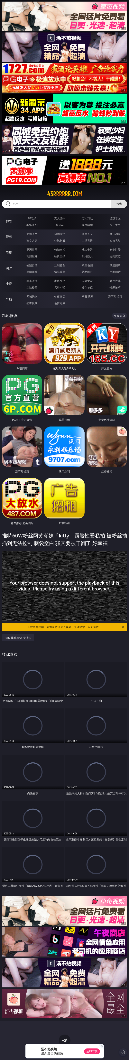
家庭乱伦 (59, 281)
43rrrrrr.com (64, 194)
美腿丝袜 (31, 272)
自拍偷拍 (59, 234)
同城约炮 (31, 296)
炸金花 (60, 225)
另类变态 (115, 256)
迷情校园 (31, 287)
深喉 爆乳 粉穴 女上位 (18, 638)
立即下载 (92, 1051)
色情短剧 (59, 303)
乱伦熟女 (87, 256)
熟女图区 (87, 272)
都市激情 (31, 281)
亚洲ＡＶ (31, 234)
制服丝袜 (31, 256)
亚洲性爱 (31, 249)
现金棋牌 (87, 225)
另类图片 (115, 272)
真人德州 (59, 218)
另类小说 (59, 287)
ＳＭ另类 (115, 240)
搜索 (119, 204)
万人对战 (87, 218)
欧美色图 (87, 265)
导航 (9, 299)
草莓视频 (87, 296)
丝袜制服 (59, 240)
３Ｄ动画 (115, 234)
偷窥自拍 (31, 265)
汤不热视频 (115, 296)
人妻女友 (87, 281)
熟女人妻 (31, 240)
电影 (9, 252)
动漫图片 (115, 265)
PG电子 (32, 218)
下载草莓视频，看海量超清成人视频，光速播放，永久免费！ (76, 627)
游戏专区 (115, 218)
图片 (9, 268)
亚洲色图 (59, 265)
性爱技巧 (115, 287)
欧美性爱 (115, 249)
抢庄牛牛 (115, 225)
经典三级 (59, 256)
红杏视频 (31, 303)
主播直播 (87, 240)
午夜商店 (59, 296)
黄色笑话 (87, 287)
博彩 (9, 221)
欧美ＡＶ (87, 234)
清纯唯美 (59, 272)
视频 (9, 237)
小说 (9, 284)
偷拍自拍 (59, 249)
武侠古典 (115, 281)
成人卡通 (87, 249)
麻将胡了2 (32, 225)
